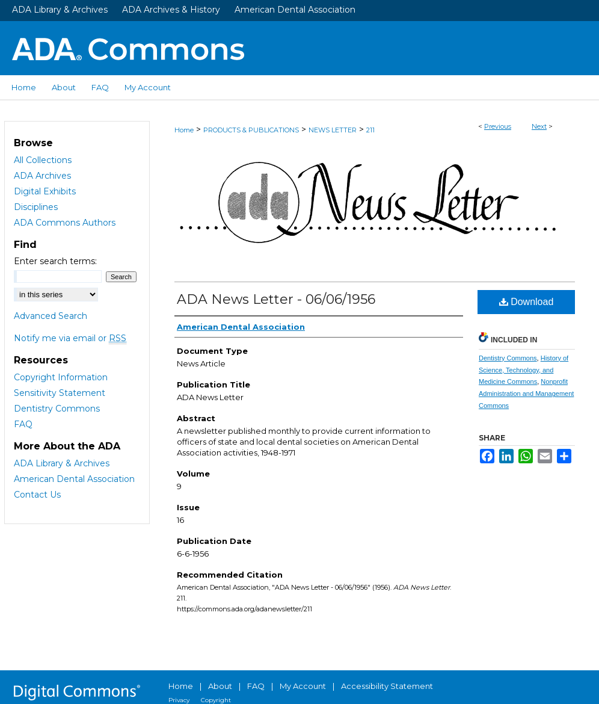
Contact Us (37, 494)
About (220, 686)
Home (184, 130)
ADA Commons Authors (64, 222)
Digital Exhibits (45, 191)
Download (526, 302)
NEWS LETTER (333, 130)
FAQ (23, 424)
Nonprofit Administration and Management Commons (526, 393)
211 (370, 130)
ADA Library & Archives (60, 9)
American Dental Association (295, 9)
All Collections (43, 160)
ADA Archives (42, 175)
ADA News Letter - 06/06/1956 (276, 299)
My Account (303, 686)
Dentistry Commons (508, 358)
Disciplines (36, 207)
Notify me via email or (70, 338)
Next (539, 126)
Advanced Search (50, 315)
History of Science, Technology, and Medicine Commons (523, 370)
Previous (497, 126)
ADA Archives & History (171, 9)
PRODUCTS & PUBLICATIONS (251, 130)
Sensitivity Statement (59, 393)
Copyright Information (61, 377)
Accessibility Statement (387, 686)
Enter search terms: (55, 261)
